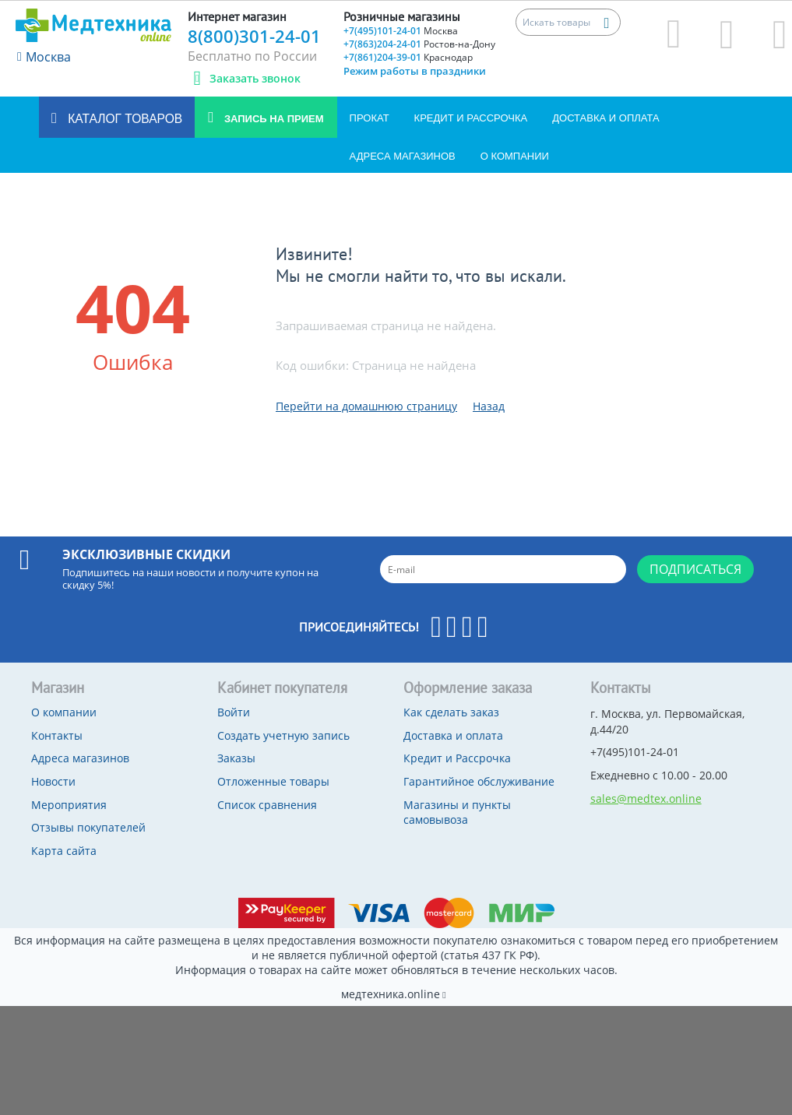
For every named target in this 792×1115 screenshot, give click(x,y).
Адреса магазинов (403, 156)
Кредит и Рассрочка (471, 118)
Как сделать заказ (451, 712)
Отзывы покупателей (88, 827)
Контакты (57, 735)
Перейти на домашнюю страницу (366, 406)
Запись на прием (272, 119)
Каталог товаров (123, 118)
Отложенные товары (273, 781)
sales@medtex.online (646, 798)
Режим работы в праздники (414, 71)
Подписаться (695, 569)
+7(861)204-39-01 (408, 57)
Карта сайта (64, 850)
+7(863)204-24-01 (419, 44)
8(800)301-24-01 (254, 35)
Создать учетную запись (283, 735)
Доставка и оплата (605, 118)
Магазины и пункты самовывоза (457, 812)
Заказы (236, 758)
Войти (233, 712)
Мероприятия (69, 804)
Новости (53, 781)
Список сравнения (267, 804)
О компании (514, 156)
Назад (489, 406)
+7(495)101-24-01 (400, 30)
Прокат (369, 118)
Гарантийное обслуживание (478, 781)
